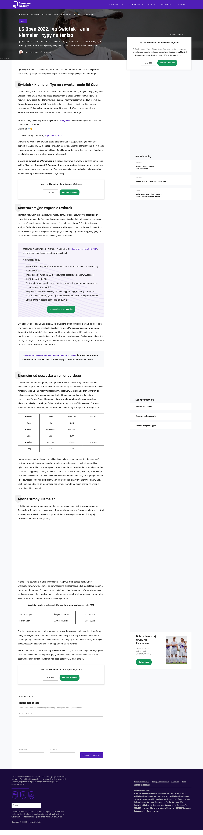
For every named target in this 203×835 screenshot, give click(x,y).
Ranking (151, 5)
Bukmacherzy (167, 5)
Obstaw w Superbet (167, 63)
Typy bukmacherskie (38, 14)
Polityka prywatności (149, 790)
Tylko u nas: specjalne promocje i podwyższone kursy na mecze (150, 198)
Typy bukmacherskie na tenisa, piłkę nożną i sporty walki (50, 356)
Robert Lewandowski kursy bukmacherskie (147, 167)
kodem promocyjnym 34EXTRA (83, 249)
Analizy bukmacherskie (162, 787)
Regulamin (178, 787)
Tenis (49, 14)
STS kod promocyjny (145, 409)
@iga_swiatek (65, 120)
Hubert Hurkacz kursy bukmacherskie (145, 182)
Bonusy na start (116, 5)
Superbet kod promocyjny (147, 419)
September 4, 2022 (53, 136)
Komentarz (25, 719)
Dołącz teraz (144, 666)
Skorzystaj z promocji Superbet (61, 309)
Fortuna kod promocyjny (146, 429)
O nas (136, 790)
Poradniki (182, 5)
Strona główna (24, 14)
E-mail (53, 755)
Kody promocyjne (136, 5)
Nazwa (23, 755)
